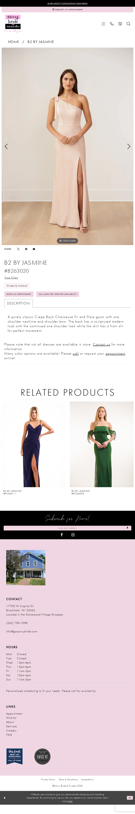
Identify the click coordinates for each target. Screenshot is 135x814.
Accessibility (87, 788)
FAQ (9, 744)
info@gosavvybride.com (21, 641)
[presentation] (33, 452)
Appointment (14, 723)
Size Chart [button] (13, 280)
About (10, 731)
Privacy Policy (48, 788)
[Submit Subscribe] (126, 537)
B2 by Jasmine (41, 44)
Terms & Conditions (68, 788)
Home (13, 44)
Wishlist (11, 727)
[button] (103, 26)
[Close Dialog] (5, 807)
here (70, 810)
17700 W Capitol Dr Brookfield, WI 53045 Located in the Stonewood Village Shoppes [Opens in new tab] (34, 619)
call (76, 361)
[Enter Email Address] (67, 537)
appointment (115, 361)
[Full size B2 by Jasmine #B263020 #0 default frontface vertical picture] (67, 148)
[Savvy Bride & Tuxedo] (13, 26)
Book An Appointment (22, 301)
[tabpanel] (67, 148)
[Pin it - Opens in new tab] (26, 251)
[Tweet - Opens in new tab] (18, 251)
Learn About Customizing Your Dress (67, 3)
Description (18, 311)
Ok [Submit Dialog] (129, 807)
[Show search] (128, 26)
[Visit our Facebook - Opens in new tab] (61, 544)
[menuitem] (103, 26)
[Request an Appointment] (67, 11)
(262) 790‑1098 (17, 632)
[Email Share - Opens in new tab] (34, 251)
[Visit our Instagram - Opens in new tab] (73, 544)
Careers (11, 740)
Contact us (101, 352)
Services (11, 735)
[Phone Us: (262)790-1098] (112, 26)
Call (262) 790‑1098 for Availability (71, 301)
